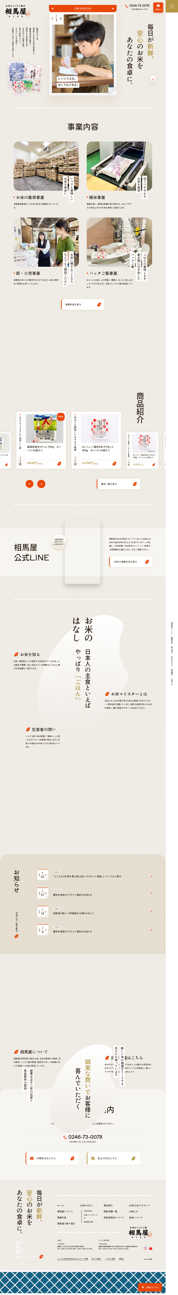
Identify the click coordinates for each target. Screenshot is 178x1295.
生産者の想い (89, 1261)
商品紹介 (108, 1245)
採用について (136, 1257)
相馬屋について (65, 1251)
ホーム (60, 1245)
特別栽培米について (114, 1257)
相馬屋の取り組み (66, 1263)
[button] (29, 484)
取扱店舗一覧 (110, 1251)
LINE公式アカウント (139, 1245)
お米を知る (88, 1250)
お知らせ (133, 1251)
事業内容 (61, 1257)
